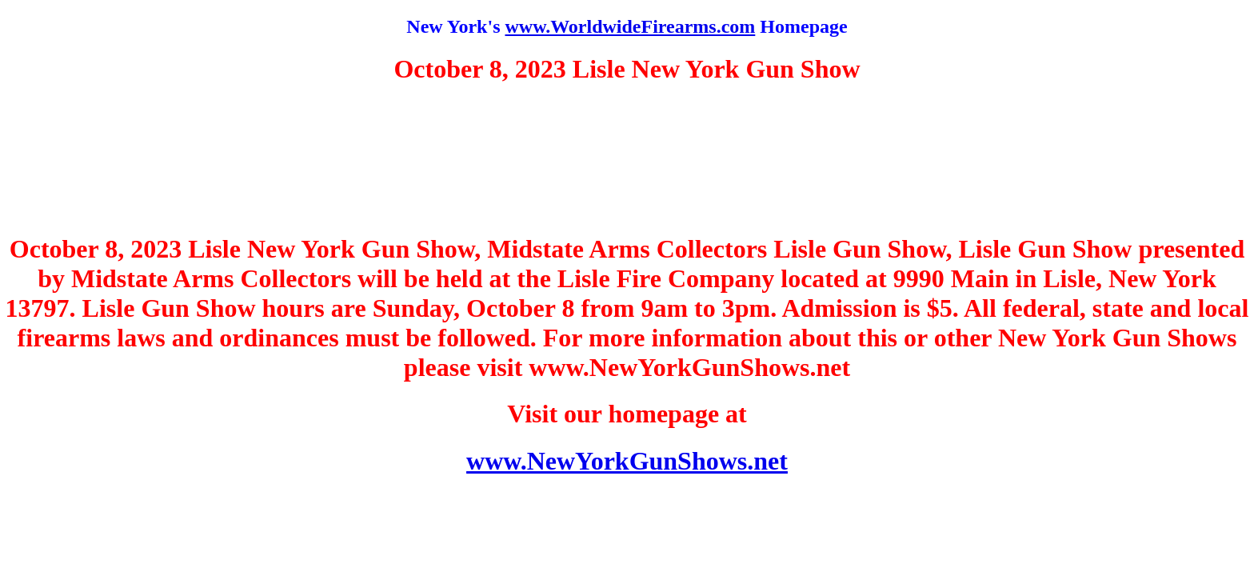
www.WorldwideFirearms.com (630, 26)
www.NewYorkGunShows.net (627, 460)
